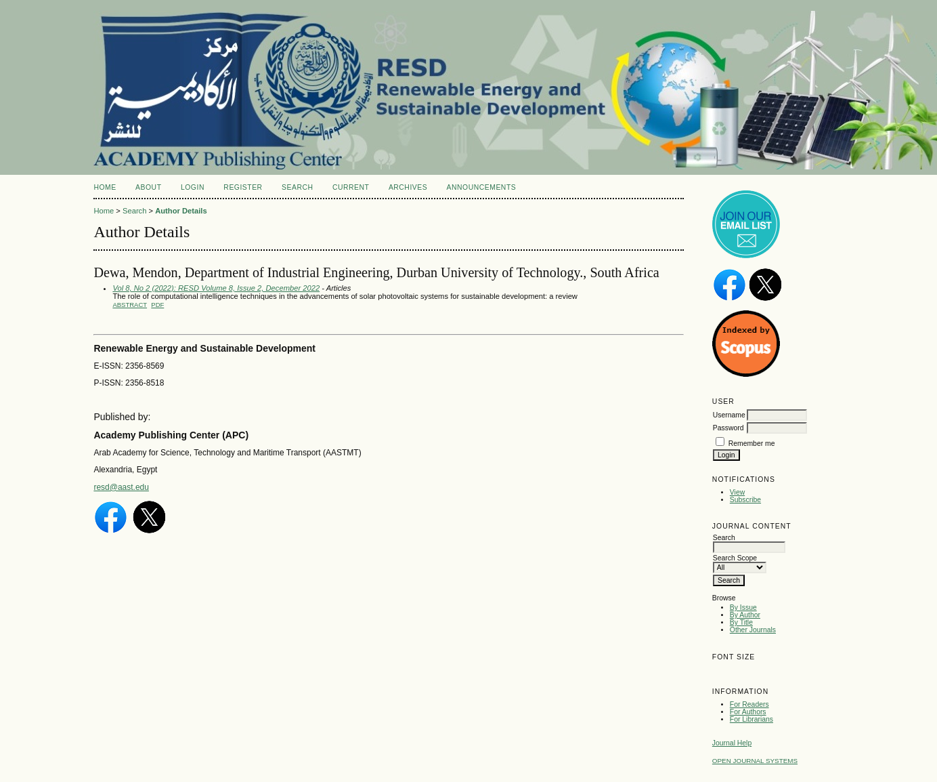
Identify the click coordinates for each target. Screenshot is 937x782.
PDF (157, 304)
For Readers (749, 704)
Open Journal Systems (755, 760)
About (148, 187)
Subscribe (745, 499)
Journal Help (731, 743)
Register (242, 187)
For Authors (748, 712)
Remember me (751, 443)
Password (728, 428)
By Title (741, 622)
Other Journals (753, 630)
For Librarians (751, 719)
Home (104, 187)
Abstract (129, 304)
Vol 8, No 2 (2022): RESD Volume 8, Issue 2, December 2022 (216, 288)
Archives (408, 187)
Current (350, 187)
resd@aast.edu (121, 487)
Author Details (180, 211)
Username (729, 415)
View (737, 492)
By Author (745, 615)
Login (192, 187)
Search (297, 187)
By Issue (743, 607)
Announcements (482, 187)
